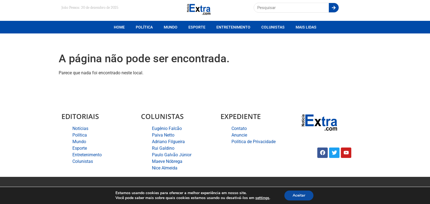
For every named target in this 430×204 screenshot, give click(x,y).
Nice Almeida (164, 168)
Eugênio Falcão (167, 128)
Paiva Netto (163, 135)
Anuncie (239, 135)
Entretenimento (233, 27)
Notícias (80, 128)
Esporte (196, 27)
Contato (239, 128)
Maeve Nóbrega (167, 161)
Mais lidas (306, 27)
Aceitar (299, 195)
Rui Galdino (163, 148)
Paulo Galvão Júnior (171, 154)
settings (262, 197)
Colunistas (273, 27)
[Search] (334, 7)
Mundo (170, 27)
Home (119, 27)
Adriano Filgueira (168, 141)
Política (144, 27)
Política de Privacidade (253, 141)
